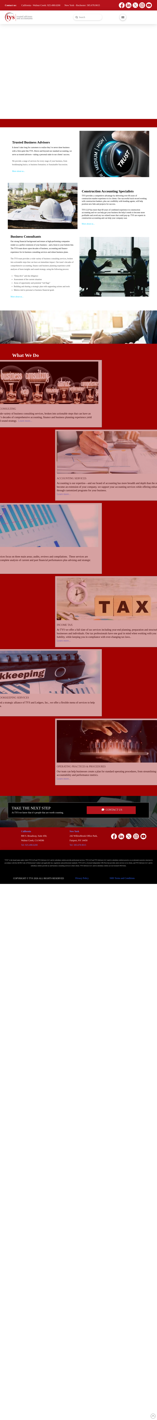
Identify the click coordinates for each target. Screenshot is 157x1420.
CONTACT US (112, 809)
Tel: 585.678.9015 (78, 845)
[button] (123, 17)
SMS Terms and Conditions (122, 878)
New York (74, 831)
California (26, 831)
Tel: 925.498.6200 (29, 845)
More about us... (18, 171)
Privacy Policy (82, 878)
